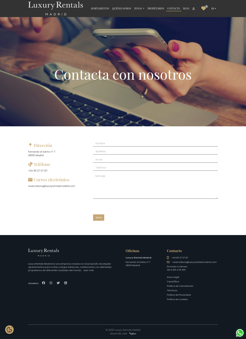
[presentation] (119, 207)
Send (99, 217)
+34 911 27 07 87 (179, 257)
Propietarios (155, 8)
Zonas (138, 8)
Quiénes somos (121, 8)
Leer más (89, 270)
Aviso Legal (173, 277)
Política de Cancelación (180, 286)
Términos (172, 290)
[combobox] (214, 8)
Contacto (173, 8)
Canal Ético (173, 281)
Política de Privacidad (179, 294)
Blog (186, 8)
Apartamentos (100, 8)
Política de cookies (177, 299)
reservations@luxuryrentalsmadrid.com (195, 262)
